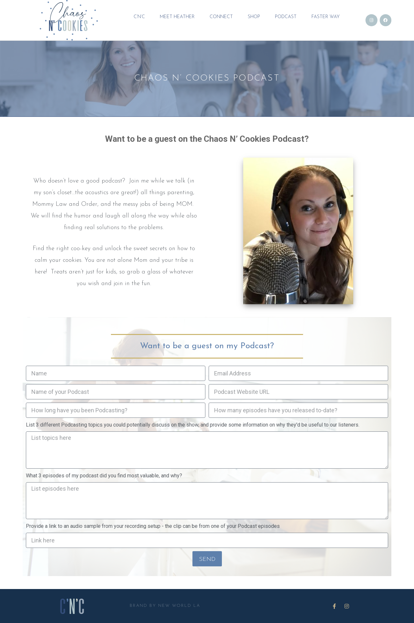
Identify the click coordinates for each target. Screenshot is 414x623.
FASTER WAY (325, 16)
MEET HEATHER (177, 16)
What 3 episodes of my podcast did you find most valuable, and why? (104, 476)
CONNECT (221, 16)
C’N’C (139, 16)
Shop (254, 16)
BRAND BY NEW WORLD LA (165, 606)
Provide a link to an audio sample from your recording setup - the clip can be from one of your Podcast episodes (153, 526)
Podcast (286, 16)
